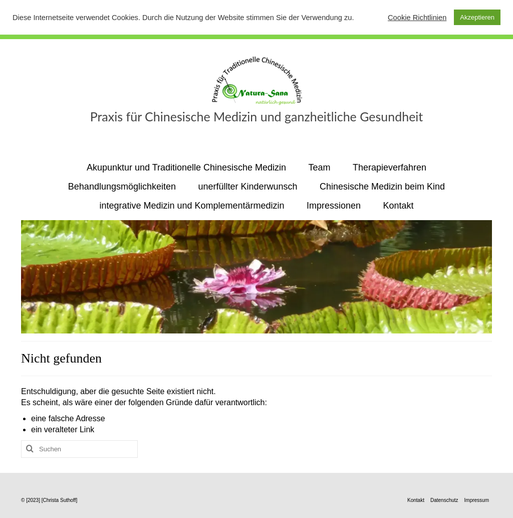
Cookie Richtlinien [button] (417, 18)
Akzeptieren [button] (477, 17)
